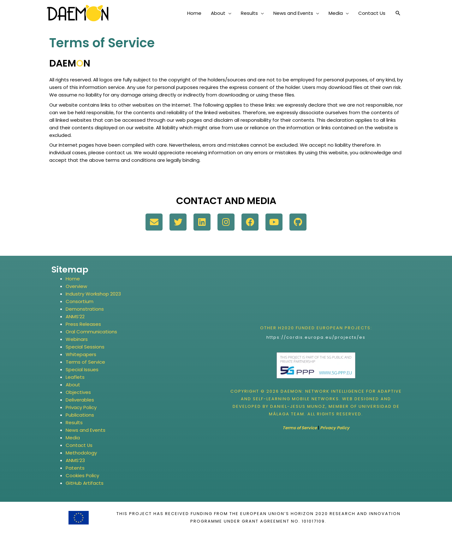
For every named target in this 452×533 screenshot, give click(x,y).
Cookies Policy (82, 475)
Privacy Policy (81, 407)
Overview (76, 286)
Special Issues (82, 369)
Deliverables (80, 399)
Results (74, 422)
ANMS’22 (75, 316)
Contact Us (79, 445)
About (73, 384)
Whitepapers (81, 354)
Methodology (81, 452)
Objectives (78, 392)
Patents (75, 468)
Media (73, 437)
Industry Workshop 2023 (93, 293)
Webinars (77, 339)
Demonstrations (85, 309)
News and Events (85, 430)
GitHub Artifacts (85, 483)
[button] (398, 13)
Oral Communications (91, 331)
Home (73, 278)
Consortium (79, 301)
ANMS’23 (75, 460)
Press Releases (83, 324)
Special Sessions (85, 346)
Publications (80, 415)
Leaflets (75, 377)
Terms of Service (85, 362)
